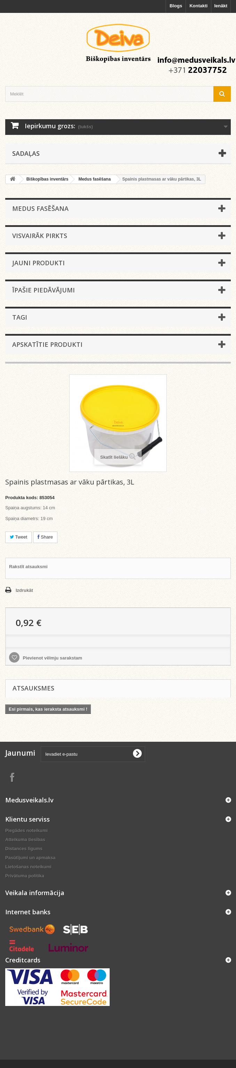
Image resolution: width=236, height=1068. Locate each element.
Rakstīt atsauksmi (28, 566)
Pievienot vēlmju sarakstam (52, 658)
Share (45, 537)
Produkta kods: (21, 497)
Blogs (176, 5)
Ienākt (220, 5)
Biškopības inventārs (47, 179)
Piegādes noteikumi (26, 830)
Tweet (18, 537)
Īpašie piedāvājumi (43, 290)
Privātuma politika (24, 875)
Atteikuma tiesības (25, 839)
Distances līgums (23, 848)
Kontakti (198, 5)
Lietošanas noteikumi (28, 866)
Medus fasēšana (94, 179)
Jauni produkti (38, 263)
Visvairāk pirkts (39, 235)
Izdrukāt (24, 590)
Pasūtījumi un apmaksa (30, 857)
